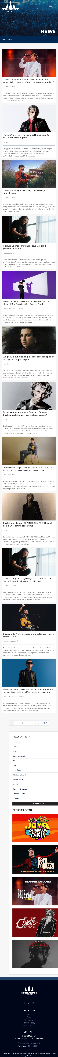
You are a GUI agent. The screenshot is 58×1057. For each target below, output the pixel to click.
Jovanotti (50, 741)
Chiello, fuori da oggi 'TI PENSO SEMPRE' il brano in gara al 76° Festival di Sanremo (28, 522)
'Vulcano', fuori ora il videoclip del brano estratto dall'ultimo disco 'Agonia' (26, 136)
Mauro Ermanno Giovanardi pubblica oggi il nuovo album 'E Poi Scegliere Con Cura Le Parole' (27, 300)
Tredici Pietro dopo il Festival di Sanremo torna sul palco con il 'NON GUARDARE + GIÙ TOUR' (27, 467)
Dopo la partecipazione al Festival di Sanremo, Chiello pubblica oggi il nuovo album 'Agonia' (25, 411)
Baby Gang (51, 769)
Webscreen (33, 1055)
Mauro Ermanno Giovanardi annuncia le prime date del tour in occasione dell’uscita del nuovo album (28, 689)
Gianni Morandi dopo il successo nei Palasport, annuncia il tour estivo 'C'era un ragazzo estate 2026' (28, 80)
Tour (29, 1016)
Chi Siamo (29, 1019)
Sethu (49, 746)
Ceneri (49, 783)
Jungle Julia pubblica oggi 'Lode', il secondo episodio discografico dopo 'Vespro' (28, 356)
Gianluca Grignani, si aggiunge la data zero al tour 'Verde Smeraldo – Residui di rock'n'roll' (27, 578)
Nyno (49, 760)
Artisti (29, 1013)
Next (45, 725)
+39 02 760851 (33, 1045)
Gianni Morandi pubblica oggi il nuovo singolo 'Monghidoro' (25, 191)
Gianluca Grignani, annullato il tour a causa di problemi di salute (24, 245)
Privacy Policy (29, 1022)
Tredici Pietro (52, 779)
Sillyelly (50, 797)
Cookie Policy (29, 1024)
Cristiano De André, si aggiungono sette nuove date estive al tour (28, 633)
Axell (49, 764)
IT (55, 6)
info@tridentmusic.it (31, 1042)
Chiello (49, 750)
